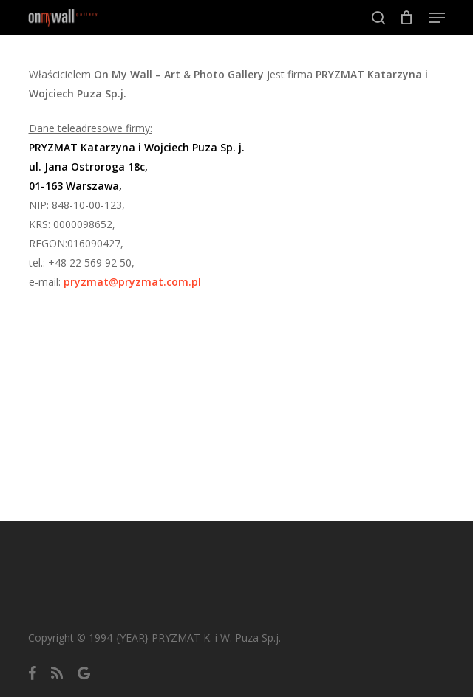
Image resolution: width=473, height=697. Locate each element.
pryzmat (132, 282)
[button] (437, 17)
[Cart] (406, 18)
